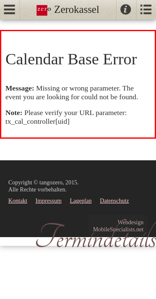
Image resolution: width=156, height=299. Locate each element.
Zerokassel (68, 9)
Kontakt (17, 200)
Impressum (48, 200)
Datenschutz (114, 200)
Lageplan (81, 200)
